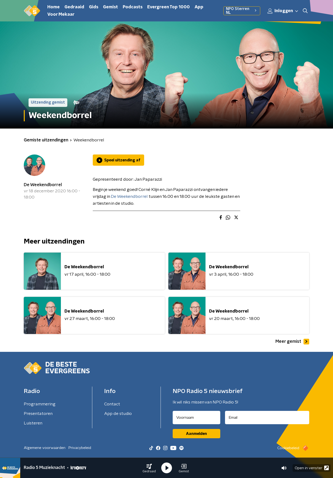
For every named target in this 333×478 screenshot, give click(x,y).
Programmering (39, 404)
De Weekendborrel (43, 185)
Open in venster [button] (312, 468)
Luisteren (33, 423)
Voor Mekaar (60, 14)
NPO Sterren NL (242, 11)
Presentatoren (38, 414)
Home (53, 7)
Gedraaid (74, 7)
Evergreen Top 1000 (168, 7)
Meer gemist (292, 341)
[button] (149, 468)
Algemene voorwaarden (44, 448)
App (199, 7)
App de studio (118, 414)
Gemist (110, 7)
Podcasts (132, 7)
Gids (93, 7)
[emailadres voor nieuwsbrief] (267, 417)
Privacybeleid (79, 448)
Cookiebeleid (288, 448)
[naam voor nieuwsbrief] (196, 417)
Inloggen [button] (283, 11)
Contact (112, 404)
